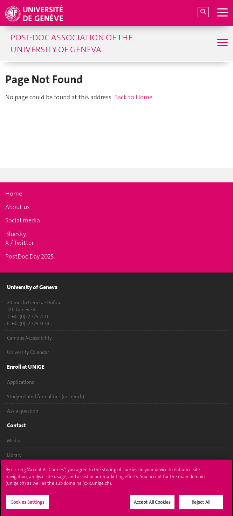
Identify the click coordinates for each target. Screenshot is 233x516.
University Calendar (28, 352)
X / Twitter (19, 243)
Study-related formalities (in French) (45, 396)
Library (14, 455)
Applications (20, 382)
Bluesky (15, 234)
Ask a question (22, 411)
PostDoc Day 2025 (29, 256)
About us (17, 207)
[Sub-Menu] (221, 43)
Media (13, 440)
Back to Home (133, 97)
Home (13, 193)
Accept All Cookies (152, 504)
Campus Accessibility (29, 338)
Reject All (201, 504)
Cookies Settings (27, 504)
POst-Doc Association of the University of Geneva (71, 43)
